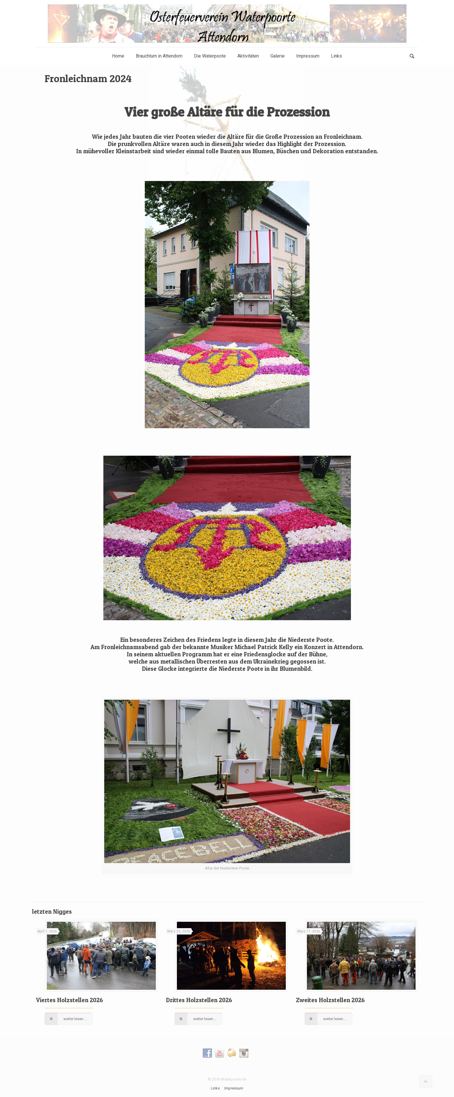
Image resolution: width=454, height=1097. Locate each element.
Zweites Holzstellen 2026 (330, 1000)
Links (215, 1088)
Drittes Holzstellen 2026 (199, 1000)
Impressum (233, 1088)
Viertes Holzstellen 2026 (69, 1000)
